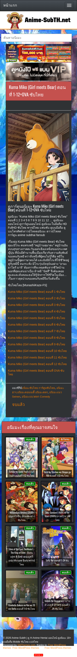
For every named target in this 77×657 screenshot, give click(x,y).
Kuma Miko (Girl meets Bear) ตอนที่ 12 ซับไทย (37, 364)
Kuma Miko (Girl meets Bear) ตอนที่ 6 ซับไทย (36, 324)
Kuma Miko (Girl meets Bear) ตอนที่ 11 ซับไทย (37, 357)
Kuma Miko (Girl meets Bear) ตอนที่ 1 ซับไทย (36, 291)
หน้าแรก (10, 5)
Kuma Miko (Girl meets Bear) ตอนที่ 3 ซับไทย (36, 305)
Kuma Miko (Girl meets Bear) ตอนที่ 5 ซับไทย (36, 318)
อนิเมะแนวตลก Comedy (36, 396)
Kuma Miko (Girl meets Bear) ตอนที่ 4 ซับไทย (36, 311)
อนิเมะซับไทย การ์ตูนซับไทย (38, 388)
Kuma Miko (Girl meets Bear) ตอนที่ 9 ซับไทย (36, 344)
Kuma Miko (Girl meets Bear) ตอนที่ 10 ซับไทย (37, 351)
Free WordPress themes (26, 648)
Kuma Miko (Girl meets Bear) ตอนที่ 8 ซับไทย (36, 337)
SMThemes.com (26, 645)
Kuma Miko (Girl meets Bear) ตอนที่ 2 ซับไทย (36, 298)
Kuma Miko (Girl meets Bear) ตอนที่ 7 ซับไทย (36, 331)
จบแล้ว (18, 404)
